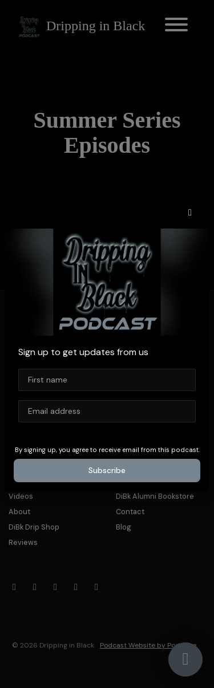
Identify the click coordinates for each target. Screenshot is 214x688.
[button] (190, 212)
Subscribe (107, 470)
